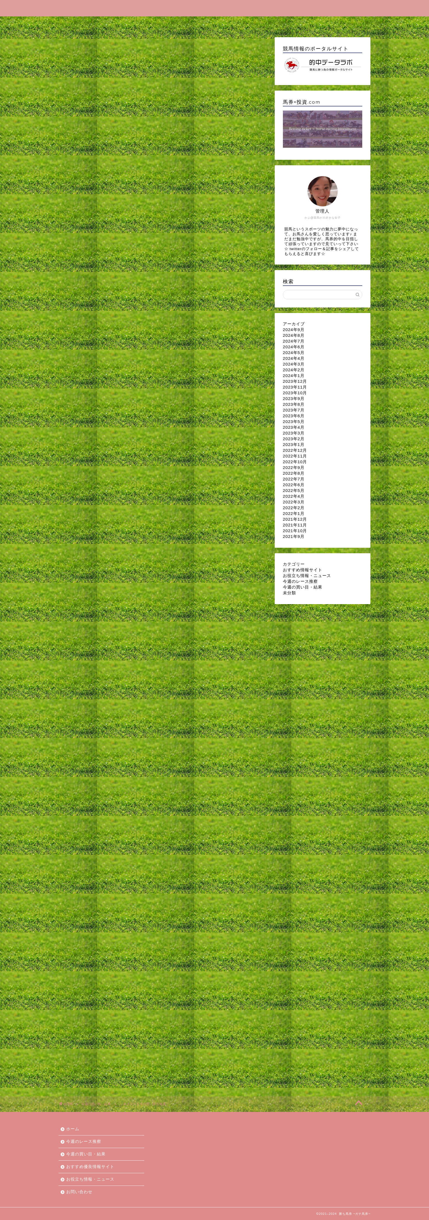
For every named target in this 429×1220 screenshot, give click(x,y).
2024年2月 (294, 369)
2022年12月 (295, 450)
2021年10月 (295, 530)
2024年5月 (294, 352)
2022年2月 (294, 507)
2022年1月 (294, 513)
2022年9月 (294, 467)
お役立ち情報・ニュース (290, 23)
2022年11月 (295, 456)
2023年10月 (295, 392)
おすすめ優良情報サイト (228, 23)
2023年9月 (294, 398)
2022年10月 (295, 461)
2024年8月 (294, 335)
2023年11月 (295, 387)
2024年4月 (294, 358)
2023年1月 (294, 444)
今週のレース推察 (119, 23)
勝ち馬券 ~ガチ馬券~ (214, 7)
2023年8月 (294, 404)
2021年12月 (295, 519)
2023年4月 (294, 427)
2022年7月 (294, 479)
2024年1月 (294, 375)
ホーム (81, 23)
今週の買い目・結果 (170, 23)
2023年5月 (294, 421)
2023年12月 (295, 381)
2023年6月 (294, 415)
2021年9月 (294, 536)
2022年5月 (294, 490)
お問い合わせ (340, 23)
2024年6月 (294, 346)
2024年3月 (294, 364)
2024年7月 (294, 341)
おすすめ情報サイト (302, 569)
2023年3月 (294, 433)
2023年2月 (294, 438)
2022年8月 (294, 473)
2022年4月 (294, 496)
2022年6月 (294, 484)
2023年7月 (294, 410)
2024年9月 (294, 329)
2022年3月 (294, 502)
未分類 (289, 592)
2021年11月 (295, 525)
